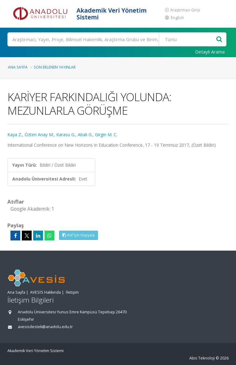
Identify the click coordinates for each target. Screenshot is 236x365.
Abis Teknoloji (202, 358)
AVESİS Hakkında (45, 292)
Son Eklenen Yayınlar (55, 67)
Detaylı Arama (210, 52)
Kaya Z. (14, 134)
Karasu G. (65, 134)
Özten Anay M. (39, 134)
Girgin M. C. (106, 134)
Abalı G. (85, 134)
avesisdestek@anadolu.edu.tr (45, 326)
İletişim (72, 292)
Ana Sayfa (18, 67)
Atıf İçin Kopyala (78, 235)
